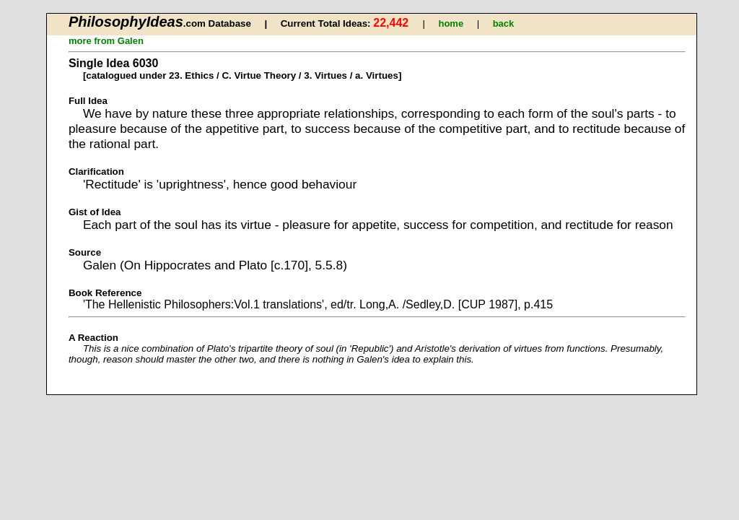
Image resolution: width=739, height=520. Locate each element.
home (450, 23)
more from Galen (106, 40)
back (504, 23)
